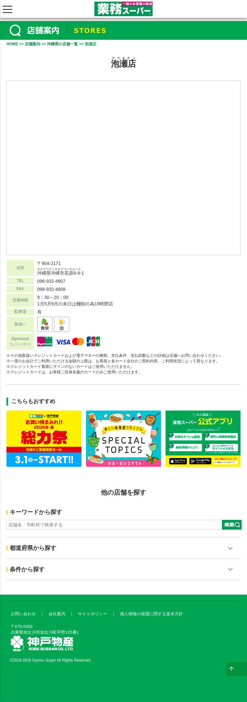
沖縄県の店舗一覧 (62, 44)
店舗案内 (32, 44)
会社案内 (56, 613)
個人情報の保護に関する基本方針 (151, 613)
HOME (12, 44)
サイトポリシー (92, 613)
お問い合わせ (23, 613)
